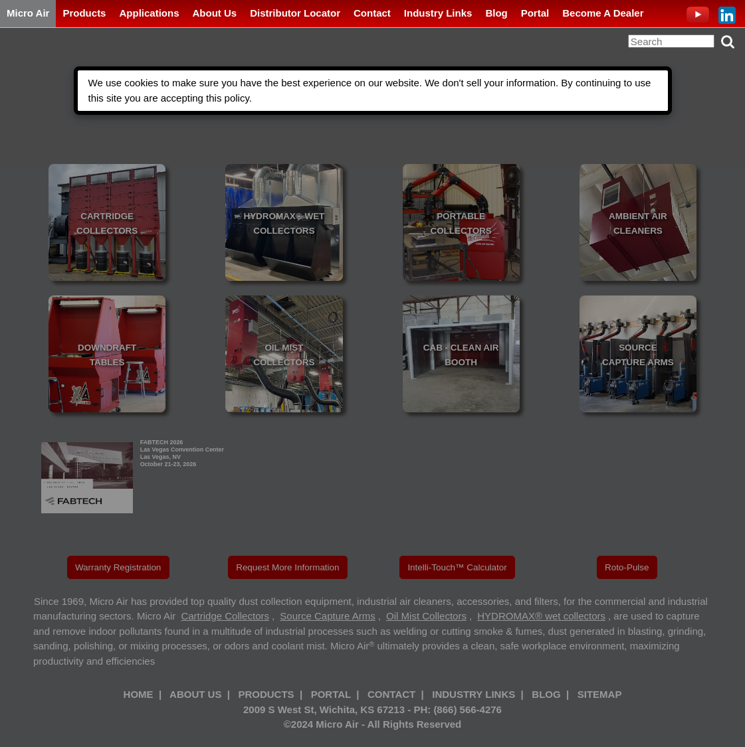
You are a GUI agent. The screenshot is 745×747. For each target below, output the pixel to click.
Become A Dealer (602, 13)
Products (84, 13)
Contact (372, 13)
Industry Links (438, 13)
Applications (149, 13)
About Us (214, 13)
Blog (496, 13)
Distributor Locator (295, 13)
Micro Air (28, 13)
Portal (535, 13)
